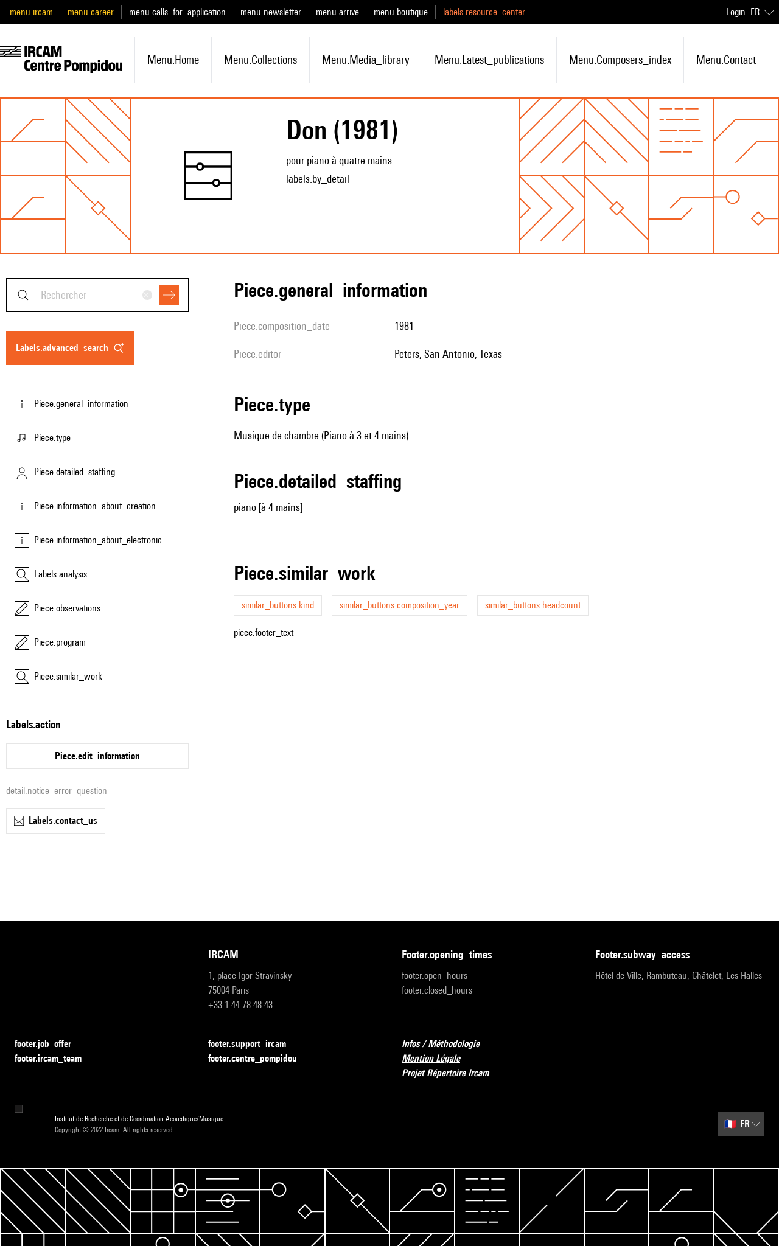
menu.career (91, 12)
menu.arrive (337, 12)
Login (736, 12)
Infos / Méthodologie (448, 1044)
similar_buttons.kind (278, 605)
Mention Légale (438, 1059)
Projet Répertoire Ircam (452, 1073)
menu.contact (726, 59)
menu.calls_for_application (177, 12)
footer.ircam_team (55, 1059)
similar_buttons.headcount (533, 605)
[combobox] (97, 295)
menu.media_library (366, 59)
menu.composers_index (620, 59)
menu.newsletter (270, 12)
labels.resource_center (484, 12)
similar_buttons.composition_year (399, 605)
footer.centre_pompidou (260, 1059)
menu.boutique (401, 12)
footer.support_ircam (254, 1044)
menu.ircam (31, 12)
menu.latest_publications (489, 59)
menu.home (173, 59)
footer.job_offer (50, 1044)
